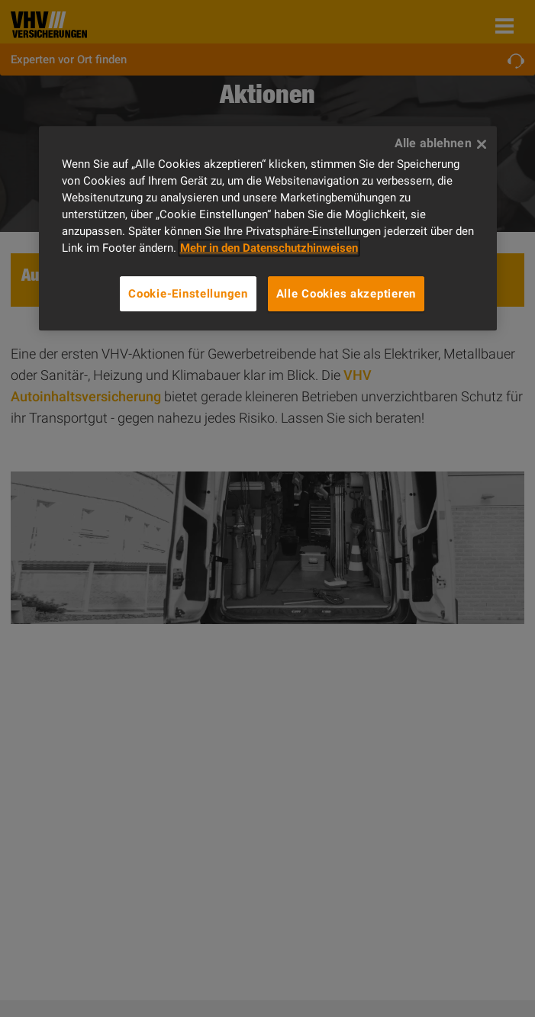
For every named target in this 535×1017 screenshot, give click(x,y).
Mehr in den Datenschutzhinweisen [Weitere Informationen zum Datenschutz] (269, 248)
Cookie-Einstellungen (188, 294)
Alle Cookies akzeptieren (346, 294)
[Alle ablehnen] (481, 144)
